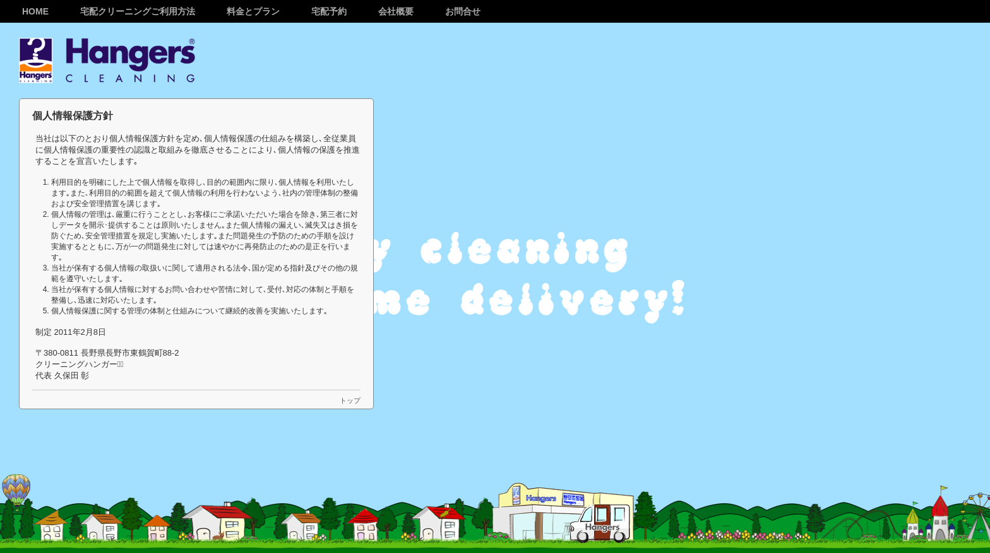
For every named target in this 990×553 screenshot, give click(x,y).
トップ (350, 400)
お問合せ (462, 11)
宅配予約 (329, 11)
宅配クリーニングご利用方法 (137, 11)
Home (35, 11)
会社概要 (396, 11)
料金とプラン (253, 11)
